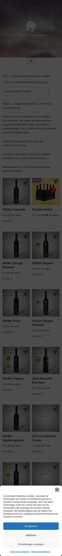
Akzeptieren (31, 526)
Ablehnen (31, 535)
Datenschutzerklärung (19, 552)
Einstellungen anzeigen (31, 544)
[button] (57, 489)
